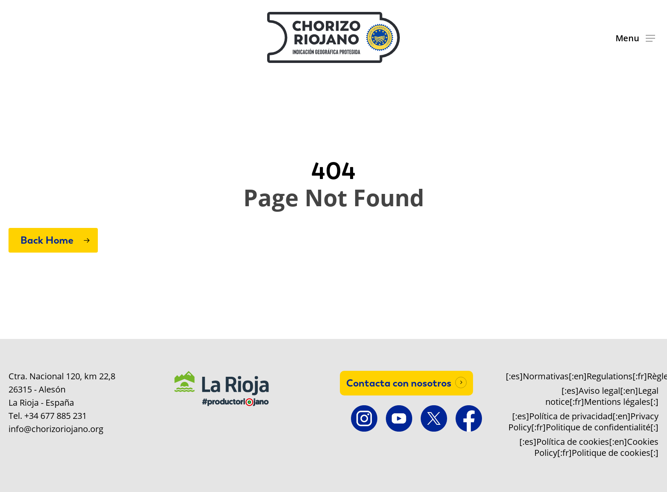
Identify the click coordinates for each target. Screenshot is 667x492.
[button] (635, 37)
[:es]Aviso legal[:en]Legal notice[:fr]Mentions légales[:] (601, 396)
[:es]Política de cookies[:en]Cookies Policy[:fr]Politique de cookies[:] (588, 447)
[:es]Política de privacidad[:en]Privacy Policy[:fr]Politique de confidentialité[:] (583, 422)
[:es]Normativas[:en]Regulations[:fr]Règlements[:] (582, 376)
